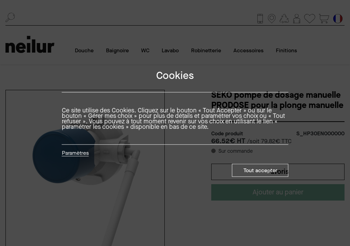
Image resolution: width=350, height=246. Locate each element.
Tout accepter (260, 170)
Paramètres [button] (75, 153)
